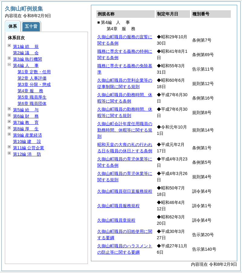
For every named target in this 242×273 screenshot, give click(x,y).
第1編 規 (26, 46)
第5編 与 (26, 109)
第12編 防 (27, 154)
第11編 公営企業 (28, 147)
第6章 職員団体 (32, 103)
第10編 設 (27, 141)
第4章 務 (30, 90)
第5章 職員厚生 (32, 97)
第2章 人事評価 (32, 78)
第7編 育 (26, 122)
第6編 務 (26, 116)
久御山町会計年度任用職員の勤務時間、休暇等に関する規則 (124, 130)
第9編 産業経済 (27, 135)
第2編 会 (26, 52)
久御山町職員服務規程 (118, 205)
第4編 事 (26, 65)
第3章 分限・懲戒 (34, 84)
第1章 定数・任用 (34, 71)
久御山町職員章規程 (116, 220)
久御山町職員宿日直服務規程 (124, 191)
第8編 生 (26, 128)
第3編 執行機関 (27, 59)
